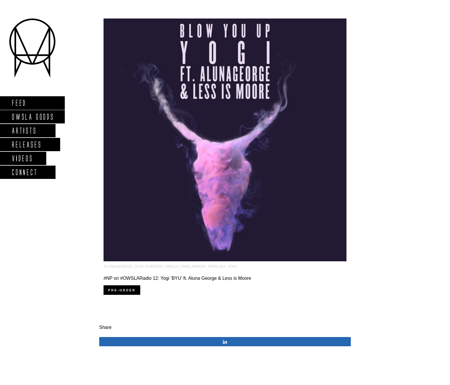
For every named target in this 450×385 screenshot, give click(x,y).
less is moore (148, 266)
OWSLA (171, 266)
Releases (26, 144)
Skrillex (217, 266)
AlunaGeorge (118, 266)
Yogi (232, 266)
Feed (19, 103)
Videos (22, 158)
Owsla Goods (33, 117)
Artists (24, 130)
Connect (25, 172)
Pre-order (122, 290)
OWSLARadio (193, 266)
